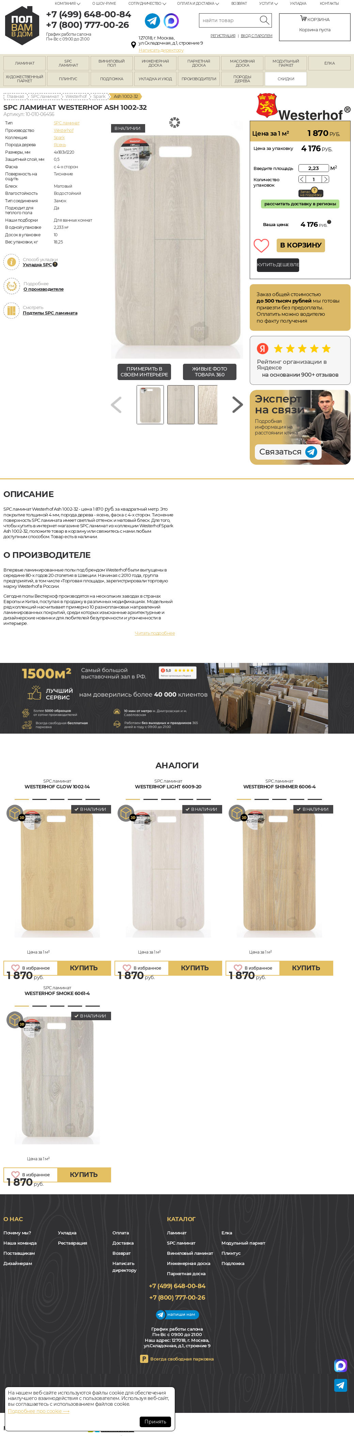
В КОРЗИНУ (301, 245)
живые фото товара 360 (209, 372)
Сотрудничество (144, 3)
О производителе (44, 289)
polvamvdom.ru (22, 25)
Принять (155, 1422)
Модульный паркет (243, 1243)
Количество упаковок (266, 182)
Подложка (232, 1263)
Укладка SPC (37, 264)
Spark (99, 96)
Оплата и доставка (195, 3)
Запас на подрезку (311, 193)
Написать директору (161, 50)
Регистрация (223, 36)
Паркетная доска (186, 1273)
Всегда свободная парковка (182, 1359)
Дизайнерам (17, 1263)
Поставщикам (19, 1253)
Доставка (123, 1243)
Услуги (266, 3)
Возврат (239, 3)
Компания (65, 3)
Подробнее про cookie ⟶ (38, 1411)
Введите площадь (273, 168)
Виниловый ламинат (190, 1253)
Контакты (329, 3)
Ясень (60, 144)
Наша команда (19, 1243)
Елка (226, 1232)
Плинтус (231, 1253)
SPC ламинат (45, 96)
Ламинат (177, 1232)
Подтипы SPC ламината (50, 312)
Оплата (120, 1232)
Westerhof (76, 96)
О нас (13, 1219)
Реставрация (72, 1243)
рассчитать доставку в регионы (300, 203)
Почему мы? (17, 1232)
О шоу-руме (104, 3)
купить (84, 968)
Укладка (298, 3)
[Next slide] (238, 404)
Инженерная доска (188, 1263)
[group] (177, 240)
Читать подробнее (155, 633)
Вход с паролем (257, 36)
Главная (15, 96)
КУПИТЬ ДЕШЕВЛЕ (278, 264)
